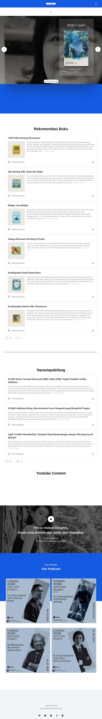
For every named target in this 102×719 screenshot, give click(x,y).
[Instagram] (51, 715)
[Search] (51, 12)
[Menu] (96, 4)
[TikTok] (57, 715)
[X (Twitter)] (45, 715)
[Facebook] (39, 715)
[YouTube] (62, 715)
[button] (4, 49)
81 (18, 461)
